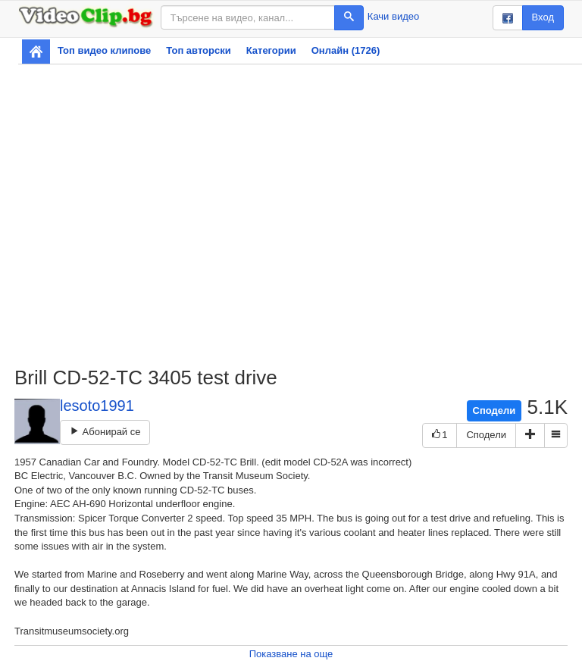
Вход (543, 17)
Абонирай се (105, 431)
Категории (271, 50)
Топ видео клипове (104, 50)
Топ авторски (198, 50)
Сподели (494, 410)
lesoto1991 (97, 405)
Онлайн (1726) (345, 50)
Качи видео (393, 16)
